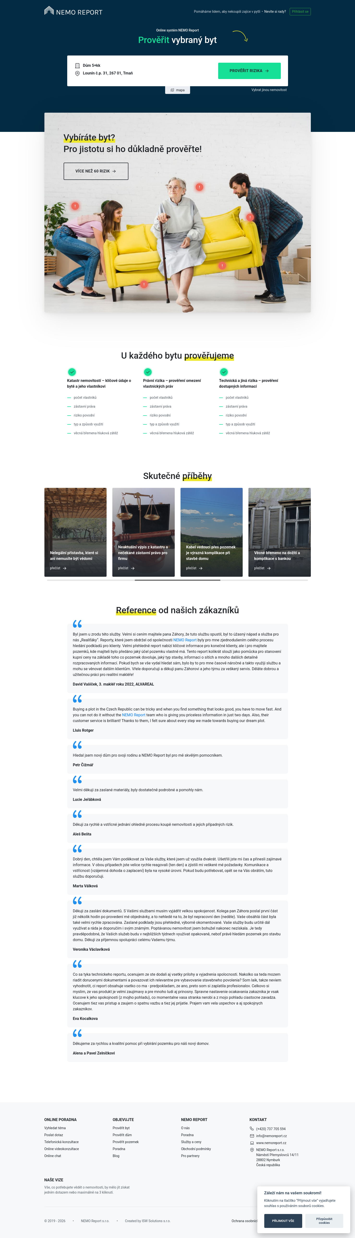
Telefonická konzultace (61, 1142)
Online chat (52, 1156)
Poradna (119, 1149)
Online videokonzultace (61, 1149)
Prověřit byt (121, 1128)
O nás (185, 1128)
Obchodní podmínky (196, 1149)
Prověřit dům (122, 1135)
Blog (116, 1156)
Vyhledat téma (55, 1128)
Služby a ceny (191, 1142)
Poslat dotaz (53, 1135)
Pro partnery (190, 1156)
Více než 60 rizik (96, 171)
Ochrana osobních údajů (250, 1221)
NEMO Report (185, 640)
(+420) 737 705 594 (271, 1129)
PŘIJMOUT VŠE (283, 1221)
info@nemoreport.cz (271, 1136)
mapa (177, 90)
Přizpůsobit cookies (324, 1221)
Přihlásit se (300, 11)
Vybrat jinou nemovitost (269, 90)
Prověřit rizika (249, 70)
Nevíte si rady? (275, 11)
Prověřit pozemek (126, 1142)
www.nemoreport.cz (271, 1143)
